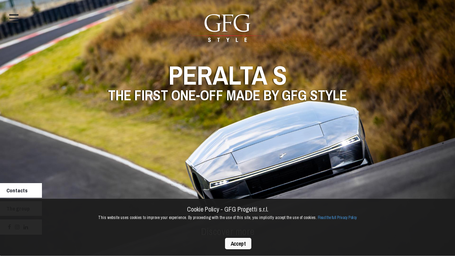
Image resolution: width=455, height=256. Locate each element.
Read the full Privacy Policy (337, 217)
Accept (238, 243)
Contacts (17, 190)
